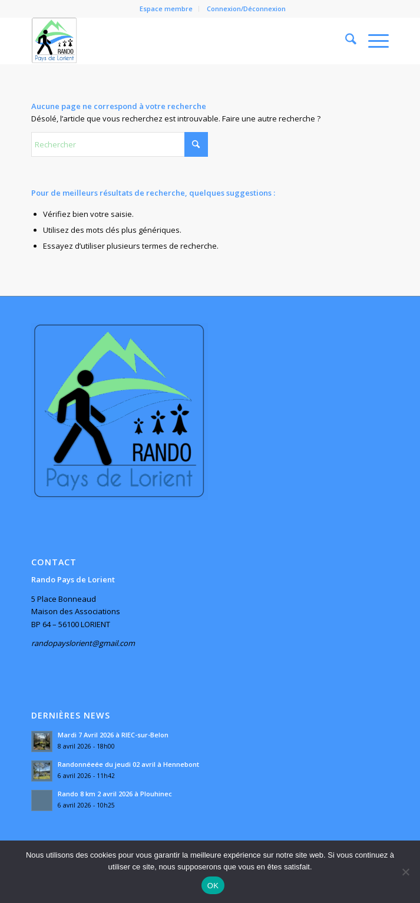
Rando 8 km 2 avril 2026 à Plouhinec (115, 793)
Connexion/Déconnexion (246, 8)
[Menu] (372, 40)
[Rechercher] (344, 40)
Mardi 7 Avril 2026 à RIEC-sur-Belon (113, 734)
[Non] (405, 872)
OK (213, 885)
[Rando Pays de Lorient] (174, 40)
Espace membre (166, 8)
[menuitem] (166, 9)
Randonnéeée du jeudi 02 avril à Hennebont (128, 764)
